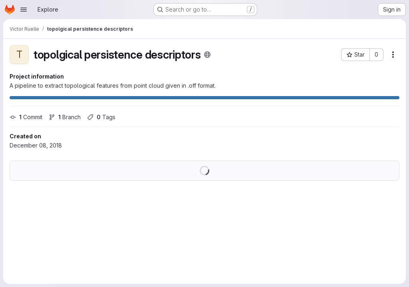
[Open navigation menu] (23, 9)
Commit (26, 117)
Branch (65, 117)
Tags (101, 117)
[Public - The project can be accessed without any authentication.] (207, 54)
